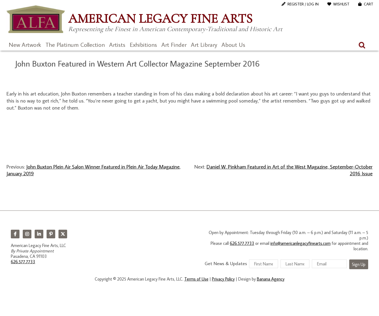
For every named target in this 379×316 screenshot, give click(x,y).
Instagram (27, 234)
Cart (368, 4)
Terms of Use (196, 279)
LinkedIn (39, 234)
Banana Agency (271, 279)
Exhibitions (143, 44)
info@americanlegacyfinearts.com (300, 243)
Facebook (15, 234)
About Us (233, 44)
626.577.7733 (23, 261)
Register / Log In (303, 4)
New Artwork (25, 44)
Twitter (62, 234)
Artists (117, 44)
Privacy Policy (223, 279)
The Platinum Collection (75, 44)
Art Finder (174, 44)
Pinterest (51, 234)
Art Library (204, 44)
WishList (341, 4)
